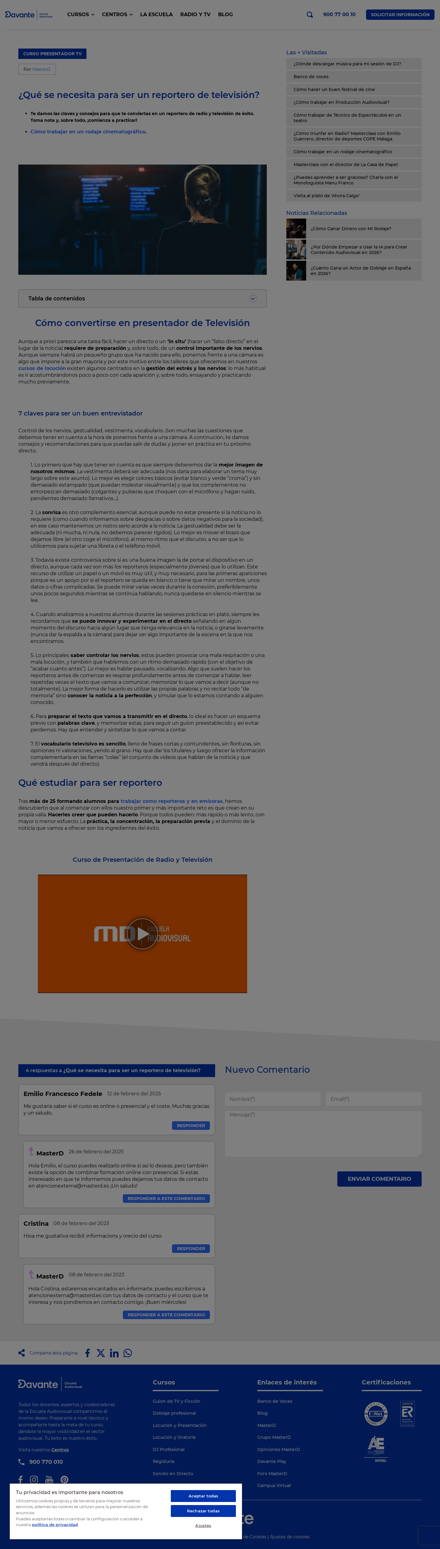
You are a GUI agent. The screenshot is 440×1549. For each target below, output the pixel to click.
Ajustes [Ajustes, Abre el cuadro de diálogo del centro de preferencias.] (203, 1525)
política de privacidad (55, 1524)
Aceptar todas (203, 1495)
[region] (126, 1511)
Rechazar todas (203, 1510)
